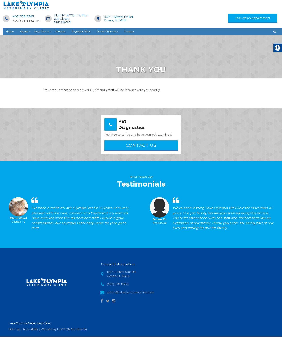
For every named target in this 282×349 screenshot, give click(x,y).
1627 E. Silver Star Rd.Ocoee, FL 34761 (189, 8)
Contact (210, 23)
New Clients (114, 23)
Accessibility (30, 323)
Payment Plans (157, 23)
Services (135, 23)
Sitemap (14, 323)
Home (80, 23)
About (95, 23)
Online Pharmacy (186, 23)
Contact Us (141, 139)
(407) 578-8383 (93, 6)
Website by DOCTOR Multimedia (64, 323)
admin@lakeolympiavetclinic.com (130, 287)
